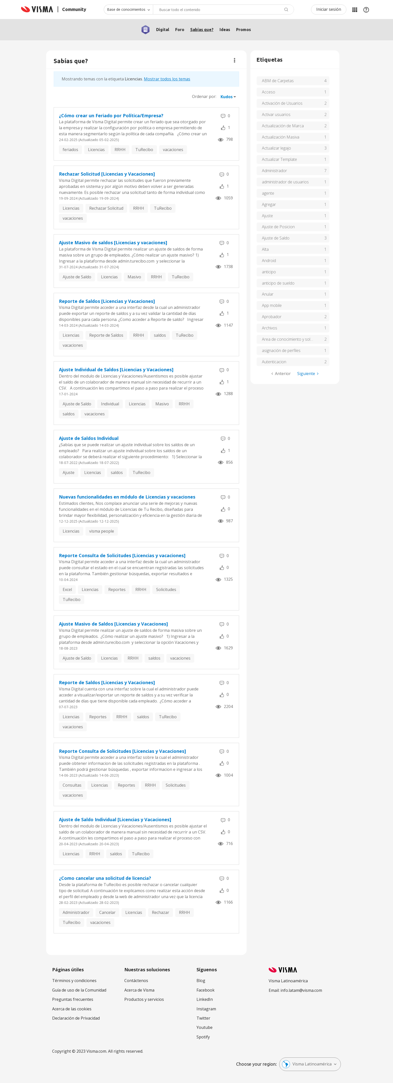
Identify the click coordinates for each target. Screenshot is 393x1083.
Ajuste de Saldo (77, 277)
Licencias (96, 149)
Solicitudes (166, 589)
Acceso (268, 92)
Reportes (117, 589)
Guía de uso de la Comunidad (79, 990)
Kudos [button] (227, 96)
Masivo (134, 277)
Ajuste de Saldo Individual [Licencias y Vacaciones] (115, 819)
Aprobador (271, 316)
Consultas (72, 785)
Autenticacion (274, 362)
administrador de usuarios (285, 182)
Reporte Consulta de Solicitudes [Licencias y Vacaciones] (122, 751)
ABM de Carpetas (278, 80)
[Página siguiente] (308, 374)
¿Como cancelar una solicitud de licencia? (105, 878)
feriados (70, 149)
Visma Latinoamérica (307, 1064)
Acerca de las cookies (71, 1009)
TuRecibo (144, 149)
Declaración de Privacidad (76, 1018)
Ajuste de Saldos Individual (89, 438)
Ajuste (68, 472)
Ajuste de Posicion (278, 226)
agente (268, 193)
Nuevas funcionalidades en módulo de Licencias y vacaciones (127, 497)
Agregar (269, 204)
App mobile (272, 305)
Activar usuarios (276, 114)
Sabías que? (202, 29)
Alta (265, 249)
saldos (160, 335)
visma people (101, 531)
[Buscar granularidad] (128, 10)
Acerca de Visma (139, 990)
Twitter (203, 1018)
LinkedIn (205, 999)
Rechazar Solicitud (106, 208)
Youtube (205, 1027)
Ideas (225, 29)
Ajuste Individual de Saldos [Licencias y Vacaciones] (116, 370)
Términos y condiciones (74, 980)
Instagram (206, 1009)
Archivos (269, 328)
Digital (162, 29)
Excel (67, 589)
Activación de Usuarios (282, 103)
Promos (243, 29)
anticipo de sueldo (278, 283)
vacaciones (173, 149)
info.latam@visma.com (301, 990)
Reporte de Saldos (106, 335)
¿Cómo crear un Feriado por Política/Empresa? (111, 115)
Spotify (203, 1037)
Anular (267, 294)
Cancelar (107, 912)
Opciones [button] (234, 60)
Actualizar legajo (276, 148)
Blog (201, 980)
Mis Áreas (354, 9)
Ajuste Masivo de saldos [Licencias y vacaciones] (113, 242)
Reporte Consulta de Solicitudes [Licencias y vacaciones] (122, 555)
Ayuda (366, 9)
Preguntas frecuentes (72, 999)
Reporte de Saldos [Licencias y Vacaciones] (107, 301)
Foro (179, 29)
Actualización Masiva (280, 137)
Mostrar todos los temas (167, 79)
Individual (110, 404)
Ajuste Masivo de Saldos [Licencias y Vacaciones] (113, 624)
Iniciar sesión (328, 9)
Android (269, 260)
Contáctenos (136, 980)
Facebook (206, 990)
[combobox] (223, 10)
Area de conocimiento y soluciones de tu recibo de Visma (295, 339)
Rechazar (160, 912)
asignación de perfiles (281, 350)
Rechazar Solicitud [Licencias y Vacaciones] (107, 174)
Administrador (76, 912)
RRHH (120, 149)
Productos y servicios (144, 999)
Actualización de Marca (283, 126)
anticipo (269, 272)
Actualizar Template (279, 159)
